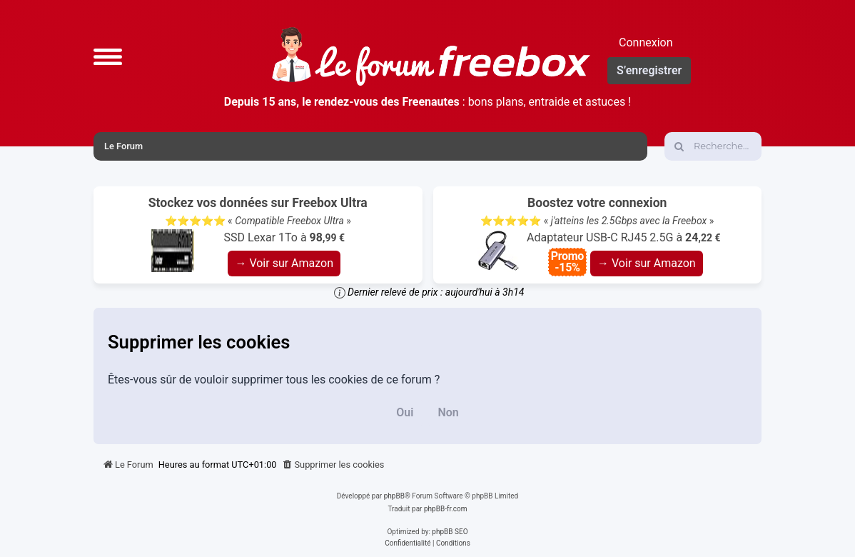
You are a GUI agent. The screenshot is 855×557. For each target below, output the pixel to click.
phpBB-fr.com (445, 509)
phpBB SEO (449, 532)
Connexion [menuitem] (645, 42)
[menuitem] (333, 465)
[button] (107, 56)
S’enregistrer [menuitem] (649, 70)
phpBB (394, 496)
